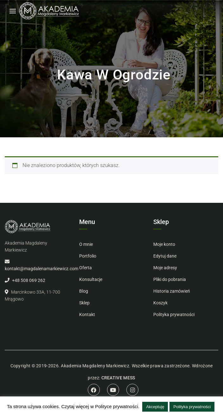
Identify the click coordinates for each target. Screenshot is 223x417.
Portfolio (87, 255)
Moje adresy (165, 267)
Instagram (132, 390)
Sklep (84, 302)
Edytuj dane (164, 255)
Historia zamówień (171, 291)
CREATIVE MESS (118, 377)
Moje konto (164, 244)
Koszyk (160, 302)
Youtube (113, 390)
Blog (83, 291)
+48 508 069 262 (28, 280)
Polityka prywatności (173, 314)
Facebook (94, 390)
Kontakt (87, 314)
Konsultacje (90, 279)
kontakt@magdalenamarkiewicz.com (41, 268)
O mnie (86, 244)
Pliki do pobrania (169, 279)
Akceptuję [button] (155, 406)
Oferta (85, 267)
